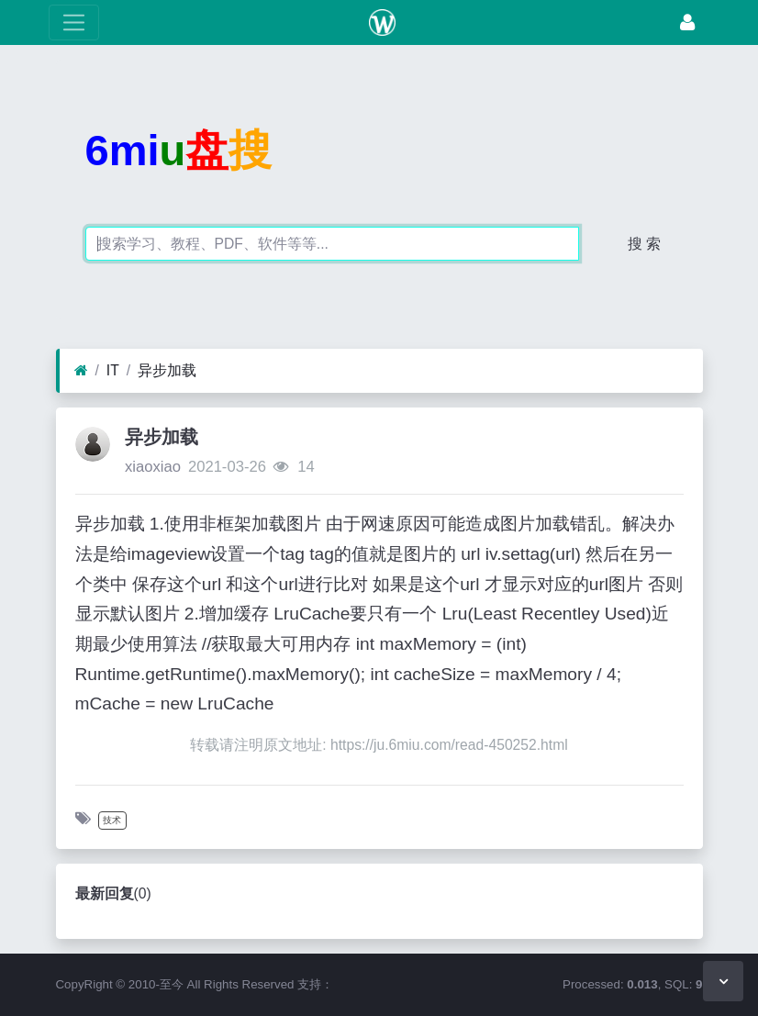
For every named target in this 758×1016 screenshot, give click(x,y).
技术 (112, 820)
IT (112, 370)
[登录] (687, 22)
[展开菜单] (74, 22)
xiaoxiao (153, 466)
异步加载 (167, 370)
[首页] (81, 371)
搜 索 (644, 243)
